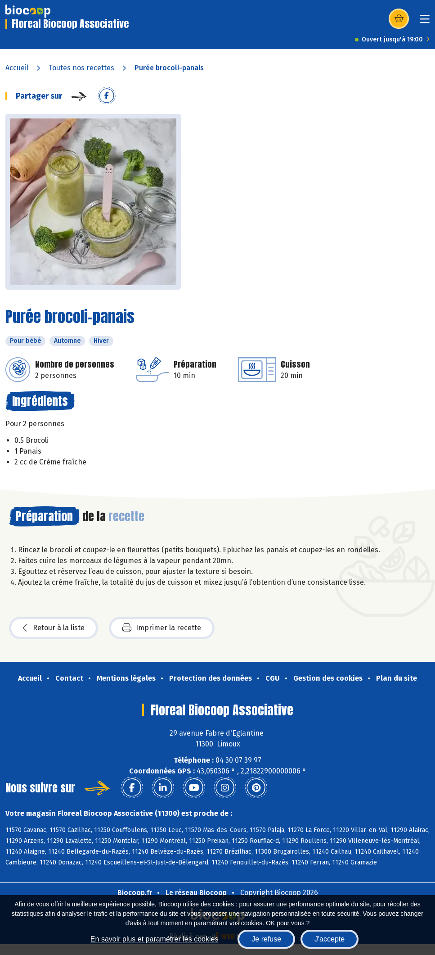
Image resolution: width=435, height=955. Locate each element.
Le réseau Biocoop (196, 892)
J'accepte (329, 939)
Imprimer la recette (161, 627)
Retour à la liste (53, 627)
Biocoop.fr (134, 892)
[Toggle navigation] (425, 21)
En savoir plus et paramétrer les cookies (154, 939)
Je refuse (266, 939)
